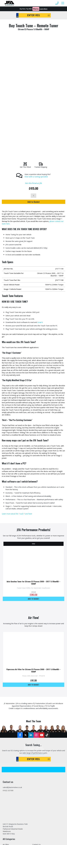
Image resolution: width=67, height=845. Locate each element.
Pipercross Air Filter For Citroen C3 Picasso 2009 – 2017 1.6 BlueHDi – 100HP (33, 552)
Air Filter (6, 726)
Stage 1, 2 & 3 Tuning (40, 732)
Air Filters (6, 729)
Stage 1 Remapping (39, 735)
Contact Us (36, 726)
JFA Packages (8, 770)
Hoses (5, 762)
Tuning (35, 764)
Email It (40, 203)
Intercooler (7, 767)
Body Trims (7, 732)
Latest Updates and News (42, 729)
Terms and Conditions (40, 779)
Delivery (35, 770)
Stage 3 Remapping (39, 741)
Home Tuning (8, 756)
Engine (5, 738)
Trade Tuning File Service (41, 759)
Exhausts (6, 747)
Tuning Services (9, 785)
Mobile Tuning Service (40, 744)
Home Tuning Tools (10, 759)
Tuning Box (7, 782)
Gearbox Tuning (9, 753)
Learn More (43, 9)
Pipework (6, 773)
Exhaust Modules (9, 744)
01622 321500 (8, 672)
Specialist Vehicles (39, 750)
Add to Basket (33, 81)
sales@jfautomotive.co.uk (12, 669)
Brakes (5, 735)
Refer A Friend (37, 756)
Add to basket (33, 480)
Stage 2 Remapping (39, 738)
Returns (35, 773)
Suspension (7, 776)
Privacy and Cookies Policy (42, 776)
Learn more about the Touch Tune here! (17, 395)
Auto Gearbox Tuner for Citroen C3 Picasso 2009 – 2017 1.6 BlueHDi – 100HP (34, 464)
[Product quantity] (33, 76)
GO (49, 15)
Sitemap (35, 767)
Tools (5, 779)
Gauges (6, 750)
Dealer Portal (37, 762)
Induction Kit (7, 764)
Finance (35, 753)
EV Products (7, 741)
